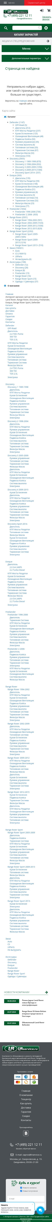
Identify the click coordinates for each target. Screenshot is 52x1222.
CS (9, 944)
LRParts (18, 256)
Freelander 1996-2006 (18, 614)
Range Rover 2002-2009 (18, 723)
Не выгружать (14, 950)
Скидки (9, 319)
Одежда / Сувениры (17, 976)
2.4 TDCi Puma (16, 334)
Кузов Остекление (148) (26, 183)
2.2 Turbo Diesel (17, 570)
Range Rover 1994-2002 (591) (28, 220)
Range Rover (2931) (18, 217)
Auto (17, 250)
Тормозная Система (17, 362)
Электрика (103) (22, 155)
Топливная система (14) (26, 197)
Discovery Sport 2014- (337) (27, 172)
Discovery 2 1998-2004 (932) (28, 164)
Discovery (10, 384)
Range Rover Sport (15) (25, 278)
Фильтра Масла (15, 365)
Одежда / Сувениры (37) (26, 281)
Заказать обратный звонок (26, 1149)
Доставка (10, 311)
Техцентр (26, 1099)
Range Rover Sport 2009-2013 (21, 866)
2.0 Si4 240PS (16, 567)
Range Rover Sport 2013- (19, 901)
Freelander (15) (22, 273)
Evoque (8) (20, 270)
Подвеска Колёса (16, 351)
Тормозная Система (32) (26, 200)
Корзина (49, 11)
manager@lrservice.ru (24, 18)
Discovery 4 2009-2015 (18, 489)
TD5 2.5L (14, 339)
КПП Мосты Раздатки (18, 343)
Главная (9, 294)
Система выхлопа (16, 357)
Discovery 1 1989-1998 (18, 387)
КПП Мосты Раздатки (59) (27, 181)
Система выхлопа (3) (25, 195)
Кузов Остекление (16, 345)
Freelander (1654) (18, 209)
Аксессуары (11, 957)
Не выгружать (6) (23, 259)
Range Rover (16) (23, 276)
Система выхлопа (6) (25, 144)
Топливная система (17, 359)
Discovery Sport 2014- (18, 524)
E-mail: (29, 1154)
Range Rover (11, 686)
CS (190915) (20, 253)
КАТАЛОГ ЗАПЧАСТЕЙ (26, 34)
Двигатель (13, 331)
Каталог (9, 305)
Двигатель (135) (22, 178)
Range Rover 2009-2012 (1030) (29, 225)
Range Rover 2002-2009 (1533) (29, 223)
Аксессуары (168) (18, 262)
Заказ (8, 938)
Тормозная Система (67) (26, 150)
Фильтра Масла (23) (24, 203)
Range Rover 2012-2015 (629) (28, 228)
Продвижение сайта (41, 1216)
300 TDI (13, 336)
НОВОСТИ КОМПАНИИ (16, 992)
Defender (10, 325)
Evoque (9, 561)
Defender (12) (21, 264)
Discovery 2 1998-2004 (18, 421)
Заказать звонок (46, 18)
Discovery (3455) (17, 158)
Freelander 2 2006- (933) (26, 214)
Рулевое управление (17, 354)
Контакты (10, 322)
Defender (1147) (17, 122)
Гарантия (10, 316)
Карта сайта (26, 1221)
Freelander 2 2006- (16, 649)
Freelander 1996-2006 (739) (27, 211)
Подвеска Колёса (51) (25, 189)
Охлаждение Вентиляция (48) (29, 136)
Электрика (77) (22, 206)
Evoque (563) (15, 175)
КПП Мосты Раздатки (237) (27, 130)
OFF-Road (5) (21, 125)
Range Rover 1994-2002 (18, 689)
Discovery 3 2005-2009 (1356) (28, 167)
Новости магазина (29, 1188)
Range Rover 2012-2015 (18, 792)
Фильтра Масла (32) (24, 153)
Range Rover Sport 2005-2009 (21, 832)
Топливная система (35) (26, 147)
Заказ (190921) (16, 248)
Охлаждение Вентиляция (20, 348)
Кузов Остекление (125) (26, 133)
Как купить (11, 308)
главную (23, 100)
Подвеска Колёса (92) (25, 139)
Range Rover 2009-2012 (18, 757)
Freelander (11, 612)
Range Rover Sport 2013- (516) (29, 245)
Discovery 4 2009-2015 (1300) (28, 169)
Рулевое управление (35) (27, 142)
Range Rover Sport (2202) (21, 231)
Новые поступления (30, 1191)
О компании (26, 1095)
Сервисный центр (36, 2)
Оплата (9, 313)
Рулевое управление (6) (26, 192)
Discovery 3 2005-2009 (18, 455)
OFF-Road (12, 328)
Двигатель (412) (22, 128)
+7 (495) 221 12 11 (19, 15)
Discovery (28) (21, 267)
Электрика (13, 377)
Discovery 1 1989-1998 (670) (28, 161)
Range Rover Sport (14, 829)
